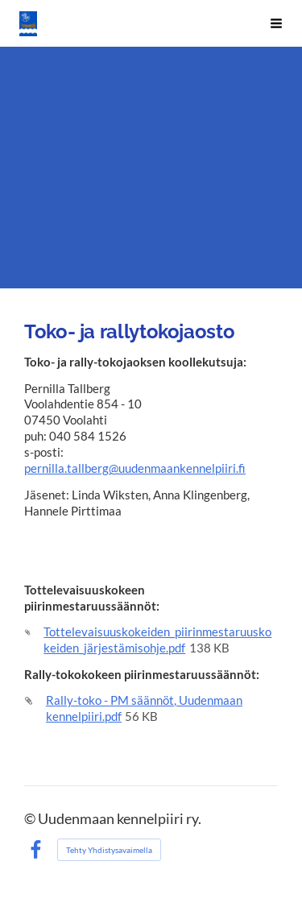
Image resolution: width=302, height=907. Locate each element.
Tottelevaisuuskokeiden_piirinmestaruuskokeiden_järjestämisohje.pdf (157, 639)
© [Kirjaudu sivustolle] (31, 818)
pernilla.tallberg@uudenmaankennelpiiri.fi (135, 468)
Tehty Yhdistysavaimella (109, 850)
